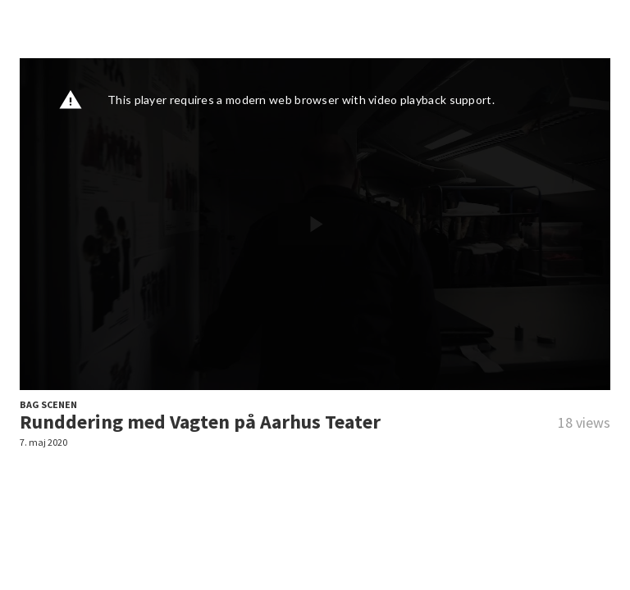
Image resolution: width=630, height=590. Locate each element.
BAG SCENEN (48, 404)
